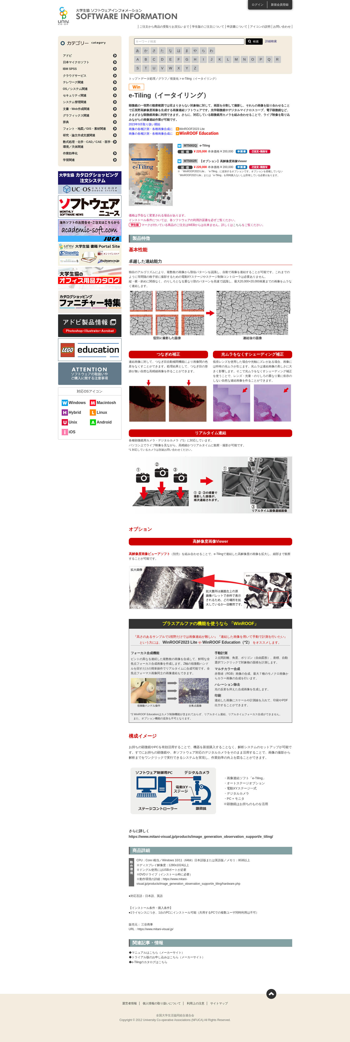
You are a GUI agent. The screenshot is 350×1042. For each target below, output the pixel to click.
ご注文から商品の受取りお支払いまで (164, 26)
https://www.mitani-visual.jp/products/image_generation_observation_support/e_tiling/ (201, 837)
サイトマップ (219, 1003)
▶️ (197, 133)
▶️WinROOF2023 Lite (190, 129)
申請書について (237, 26)
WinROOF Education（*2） (227, 642)
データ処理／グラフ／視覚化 (160, 78)
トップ (133, 78)
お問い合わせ (282, 26)
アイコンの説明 (260, 26)
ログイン (257, 4)
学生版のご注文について (208, 26)
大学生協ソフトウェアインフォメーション (117, 16)
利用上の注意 (195, 1003)
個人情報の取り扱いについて (162, 1003)
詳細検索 (271, 41)
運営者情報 (129, 1003)
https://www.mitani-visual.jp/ (155, 929)
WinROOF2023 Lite (180, 642)
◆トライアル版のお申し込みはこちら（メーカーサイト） (167, 957)
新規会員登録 (280, 4)
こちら (237, 225)
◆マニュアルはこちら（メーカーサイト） (156, 952)
